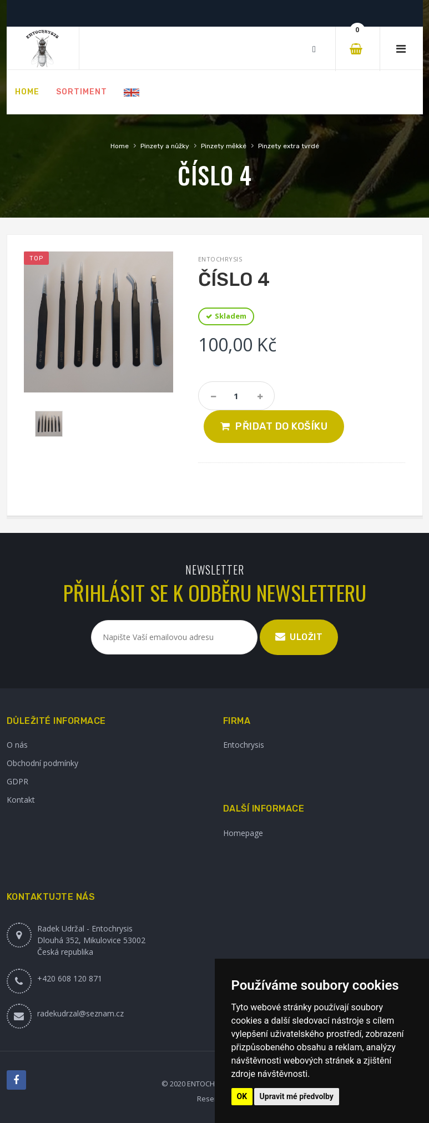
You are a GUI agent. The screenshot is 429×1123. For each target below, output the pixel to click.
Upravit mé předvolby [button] (297, 1096)
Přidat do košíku (281, 426)
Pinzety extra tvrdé (288, 146)
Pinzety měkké (223, 146)
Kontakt (21, 799)
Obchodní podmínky (42, 763)
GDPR (17, 781)
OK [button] (242, 1096)
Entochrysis (243, 744)
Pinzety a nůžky (164, 146)
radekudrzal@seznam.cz (80, 1013)
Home (119, 146)
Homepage (243, 833)
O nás (17, 744)
